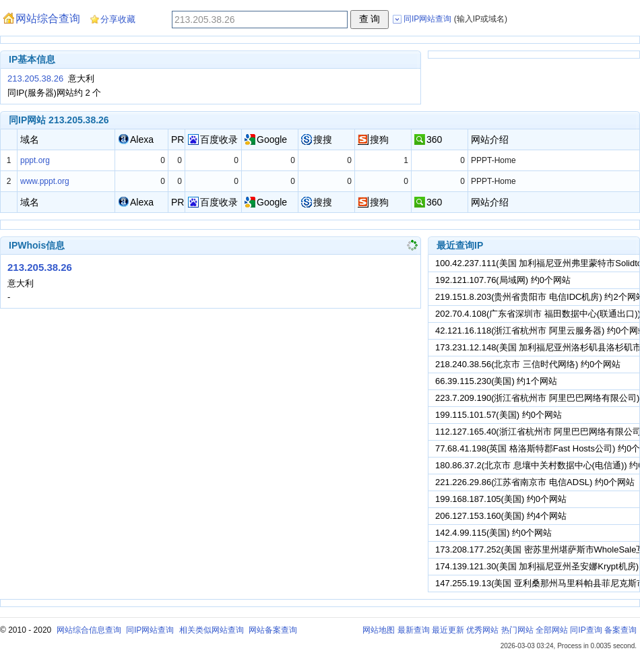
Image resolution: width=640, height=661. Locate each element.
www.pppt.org (44, 181)
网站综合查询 (47, 18)
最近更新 (448, 630)
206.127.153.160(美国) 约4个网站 (501, 516)
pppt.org (35, 160)
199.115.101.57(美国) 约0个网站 (498, 415)
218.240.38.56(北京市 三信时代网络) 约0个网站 (527, 364)
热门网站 (517, 630)
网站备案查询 (273, 630)
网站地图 (378, 630)
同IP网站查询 (150, 630)
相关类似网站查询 (211, 630)
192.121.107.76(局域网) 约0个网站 (503, 280)
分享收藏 (117, 19)
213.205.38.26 (35, 78)
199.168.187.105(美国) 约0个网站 (501, 499)
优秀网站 (482, 630)
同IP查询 (586, 630)
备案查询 (620, 630)
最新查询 (413, 630)
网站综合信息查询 (89, 630)
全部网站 (552, 630)
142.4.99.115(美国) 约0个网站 (493, 533)
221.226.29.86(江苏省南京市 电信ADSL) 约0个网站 (535, 482)
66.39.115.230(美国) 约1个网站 (496, 381)
